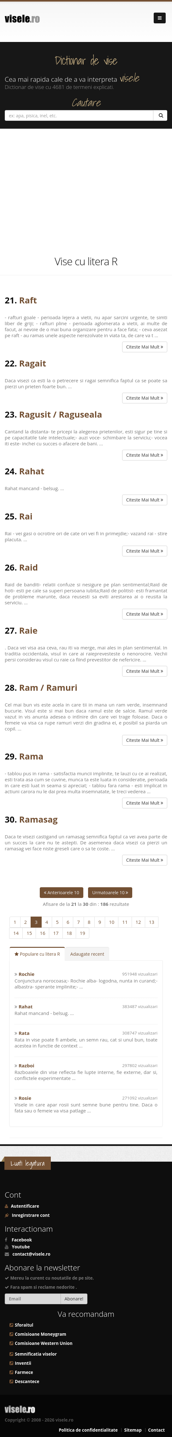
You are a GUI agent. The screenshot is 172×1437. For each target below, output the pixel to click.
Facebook (22, 1240)
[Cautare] (160, 115)
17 (55, 933)
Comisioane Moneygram (40, 1334)
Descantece (27, 1381)
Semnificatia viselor (36, 1354)
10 (111, 922)
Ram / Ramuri (48, 687)
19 (82, 933)
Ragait (32, 363)
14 (16, 933)
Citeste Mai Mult (144, 347)
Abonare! (74, 1299)
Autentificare (24, 1206)
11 (125, 922)
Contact (156, 1430)
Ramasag (38, 819)
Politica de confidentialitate (88, 1430)
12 (138, 922)
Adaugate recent (87, 954)
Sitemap (132, 1430)
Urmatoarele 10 (110, 892)
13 (151, 922)
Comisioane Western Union (44, 1343)
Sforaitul (24, 1325)
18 (69, 933)
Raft (28, 300)
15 (29, 933)
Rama (31, 756)
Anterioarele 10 (61, 892)
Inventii (23, 1363)
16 (42, 933)
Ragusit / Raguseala (60, 414)
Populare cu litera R (37, 954)
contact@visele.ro (31, 1254)
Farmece (24, 1372)
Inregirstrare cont (30, 1215)
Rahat (31, 471)
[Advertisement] (86, 192)
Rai (26, 516)
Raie (28, 630)
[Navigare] (160, 18)
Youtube (21, 1247)
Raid (28, 567)
